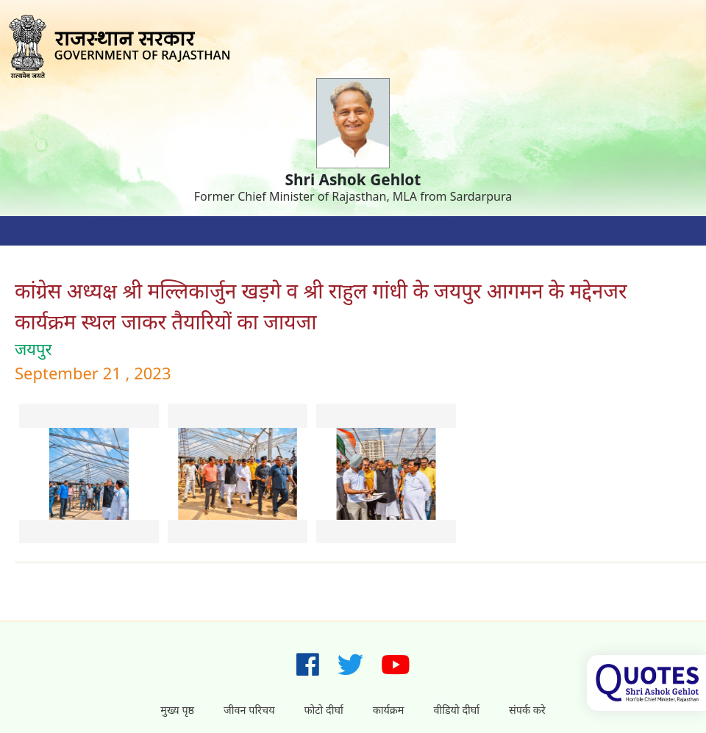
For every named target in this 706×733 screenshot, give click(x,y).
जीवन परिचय (249, 710)
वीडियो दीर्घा (456, 710)
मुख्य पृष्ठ (177, 710)
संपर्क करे (527, 710)
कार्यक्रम (388, 710)
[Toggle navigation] (29, 231)
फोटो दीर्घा (323, 710)
